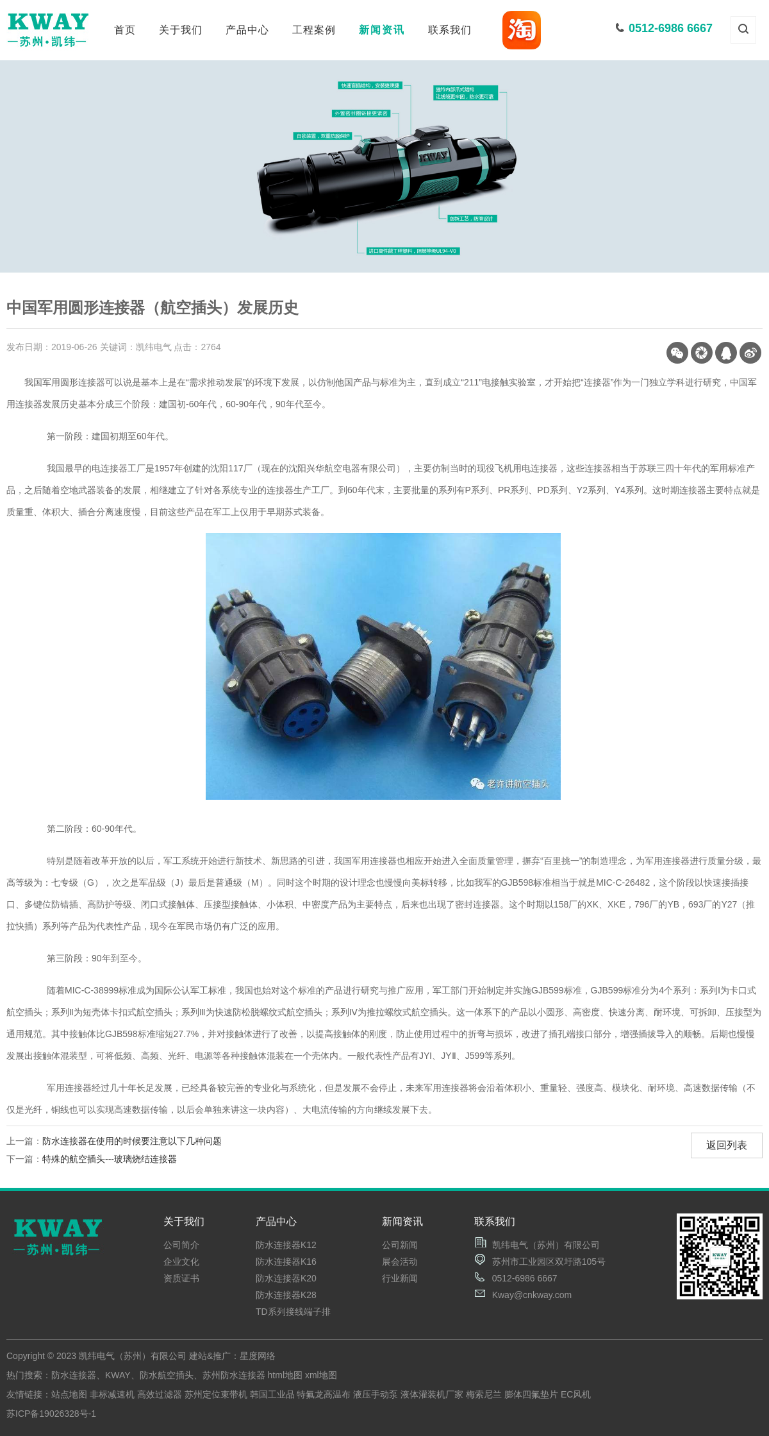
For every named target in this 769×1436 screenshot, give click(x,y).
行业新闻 (400, 1278)
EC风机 (576, 1394)
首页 (125, 29)
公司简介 (181, 1245)
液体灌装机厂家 (432, 1394)
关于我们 (181, 29)
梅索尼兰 (484, 1394)
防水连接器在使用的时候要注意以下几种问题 (132, 1141)
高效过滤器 (159, 1394)
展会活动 (400, 1261)
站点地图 (69, 1394)
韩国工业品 (272, 1394)
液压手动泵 (375, 1394)
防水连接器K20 (286, 1278)
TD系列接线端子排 (293, 1311)
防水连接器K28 (286, 1295)
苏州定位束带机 (216, 1394)
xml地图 (321, 1375)
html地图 (285, 1375)
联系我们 (450, 29)
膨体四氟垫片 (531, 1394)
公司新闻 (400, 1245)
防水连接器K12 (286, 1245)
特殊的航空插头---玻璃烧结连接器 (109, 1159)
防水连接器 (73, 1375)
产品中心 (247, 29)
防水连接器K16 (286, 1261)
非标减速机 (112, 1394)
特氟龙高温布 (324, 1394)
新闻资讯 (382, 29)
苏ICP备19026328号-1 (51, 1413)
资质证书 (181, 1278)
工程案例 (314, 29)
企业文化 (181, 1261)
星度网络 (258, 1356)
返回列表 (726, 1145)
